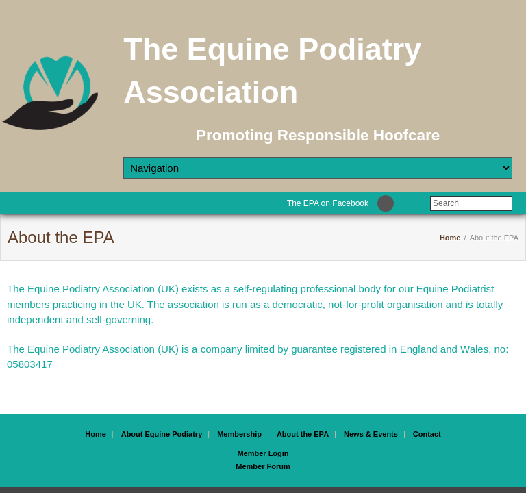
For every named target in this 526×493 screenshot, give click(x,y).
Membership (239, 434)
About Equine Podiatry (162, 434)
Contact (427, 434)
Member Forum (263, 466)
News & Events (371, 434)
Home (450, 237)
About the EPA (303, 434)
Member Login (262, 453)
